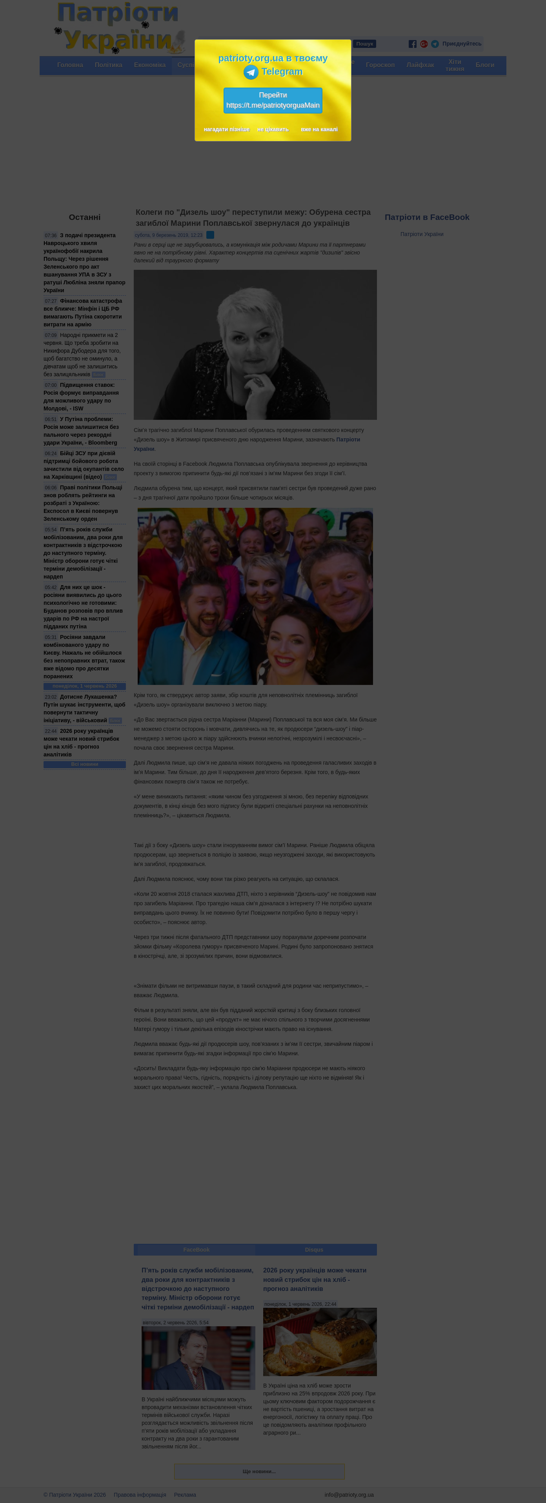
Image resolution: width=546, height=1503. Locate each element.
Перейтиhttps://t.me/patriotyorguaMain (273, 100)
